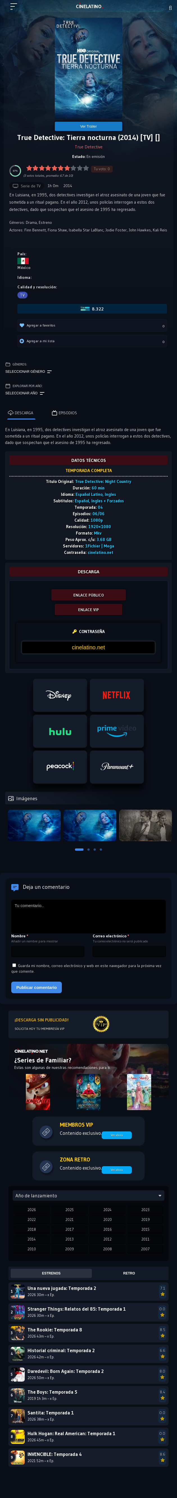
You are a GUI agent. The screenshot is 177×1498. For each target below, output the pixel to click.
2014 (32, 1239)
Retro (129, 1273)
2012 (107, 1239)
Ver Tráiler (88, 126)
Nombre (19, 935)
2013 (69, 1239)
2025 (69, 1209)
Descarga (20, 413)
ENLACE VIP (88, 609)
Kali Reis (160, 230)
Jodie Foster (116, 230)
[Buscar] (170, 8)
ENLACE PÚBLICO (88, 595)
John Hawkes (140, 230)
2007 (145, 1249)
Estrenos (51, 1273)
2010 (32, 1249)
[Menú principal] (16, 9)
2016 (107, 1229)
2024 (107, 1209)
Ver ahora (117, 1135)
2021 (69, 1219)
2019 (145, 1219)
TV (22, 295)
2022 (32, 1219)
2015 (145, 1229)
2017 (69, 1229)
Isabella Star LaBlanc (86, 230)
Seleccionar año (24, 393)
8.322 (92, 309)
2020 (107, 1219)
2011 (145, 1239)
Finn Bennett (35, 230)
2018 (32, 1229)
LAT (88, 6)
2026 (32, 1209)
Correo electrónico (111, 935)
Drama (31, 222)
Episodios (64, 413)
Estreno (45, 222)
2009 (69, 1249)
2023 (145, 1209)
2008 (107, 1249)
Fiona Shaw (57, 230)
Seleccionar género (28, 372)
